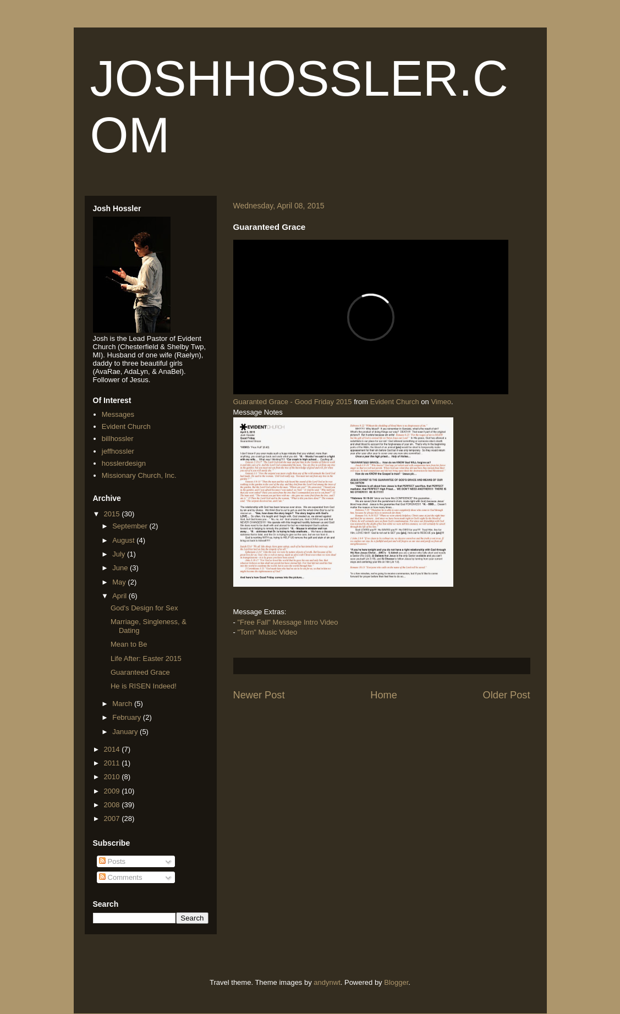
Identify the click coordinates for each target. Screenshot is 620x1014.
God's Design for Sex (144, 608)
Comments (120, 877)
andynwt (327, 982)
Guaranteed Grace (140, 672)
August (124, 540)
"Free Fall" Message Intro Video (287, 622)
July (119, 554)
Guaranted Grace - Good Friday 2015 (292, 402)
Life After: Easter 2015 (146, 658)
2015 (113, 514)
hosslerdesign (124, 463)
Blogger (396, 982)
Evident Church (394, 402)
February (127, 717)
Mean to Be (129, 644)
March (123, 703)
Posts (112, 861)
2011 (113, 763)
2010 (113, 777)
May (120, 582)
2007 (113, 818)
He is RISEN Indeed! (144, 686)
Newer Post (259, 695)
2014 (113, 749)
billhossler (118, 438)
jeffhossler (118, 451)
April (120, 596)
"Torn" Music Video (267, 632)
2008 (113, 805)
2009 (113, 791)
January (126, 732)
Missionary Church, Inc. (139, 475)
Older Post (506, 695)
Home (383, 695)
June (121, 568)
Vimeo (441, 402)
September (130, 526)
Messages (118, 414)
